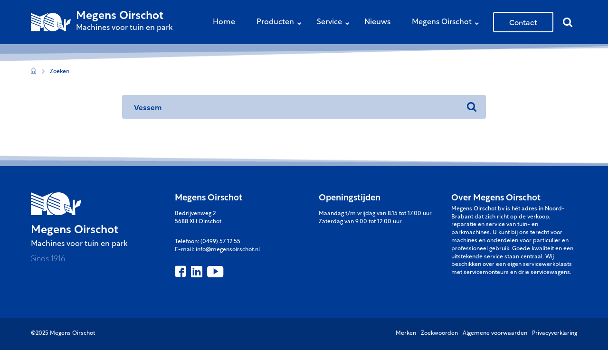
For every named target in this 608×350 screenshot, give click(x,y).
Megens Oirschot (448, 23)
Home (224, 22)
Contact (523, 22)
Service (335, 23)
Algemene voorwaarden (495, 333)
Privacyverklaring (554, 333)
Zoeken (59, 72)
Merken (406, 333)
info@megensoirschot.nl (228, 250)
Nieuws (377, 22)
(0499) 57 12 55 (220, 242)
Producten (281, 23)
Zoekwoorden (439, 333)
